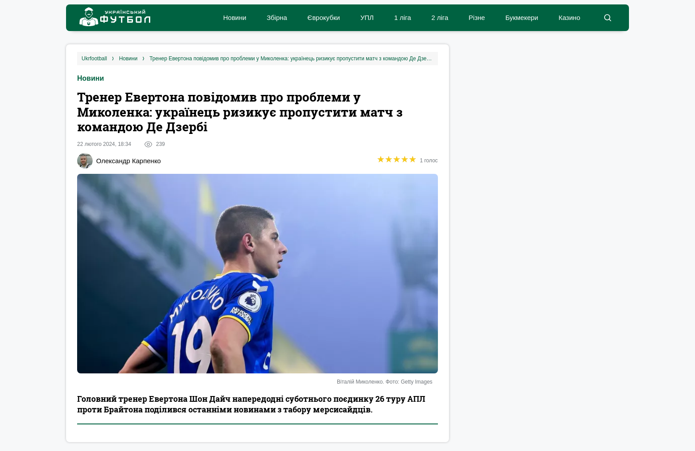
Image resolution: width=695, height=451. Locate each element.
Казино (569, 17)
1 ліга (402, 17)
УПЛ (367, 17)
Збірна (277, 17)
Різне (477, 17)
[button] (607, 18)
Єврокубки (324, 17)
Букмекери (521, 17)
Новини (234, 17)
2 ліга (439, 17)
